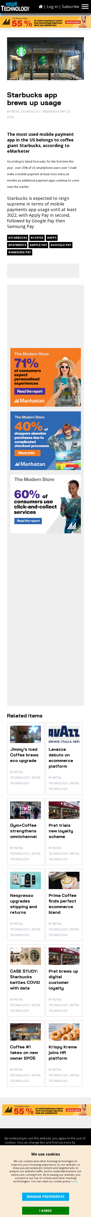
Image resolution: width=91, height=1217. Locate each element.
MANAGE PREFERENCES (45, 1196)
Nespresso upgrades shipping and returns (23, 904)
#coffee (37, 238)
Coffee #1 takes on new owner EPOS (24, 1052)
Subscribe (70, 6)
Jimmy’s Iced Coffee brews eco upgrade (24, 755)
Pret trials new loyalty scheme (61, 831)
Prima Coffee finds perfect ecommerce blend (62, 904)
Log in (52, 6)
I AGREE (45, 1210)
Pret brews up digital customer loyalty (63, 979)
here (74, 1181)
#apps (51, 238)
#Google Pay (61, 245)
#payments (17, 245)
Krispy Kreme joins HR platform (63, 1052)
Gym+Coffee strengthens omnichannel (23, 831)
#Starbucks (17, 238)
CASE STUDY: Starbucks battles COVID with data (25, 979)
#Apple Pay (38, 245)
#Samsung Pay (19, 252)
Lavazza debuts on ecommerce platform (61, 758)
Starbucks (17, 198)
